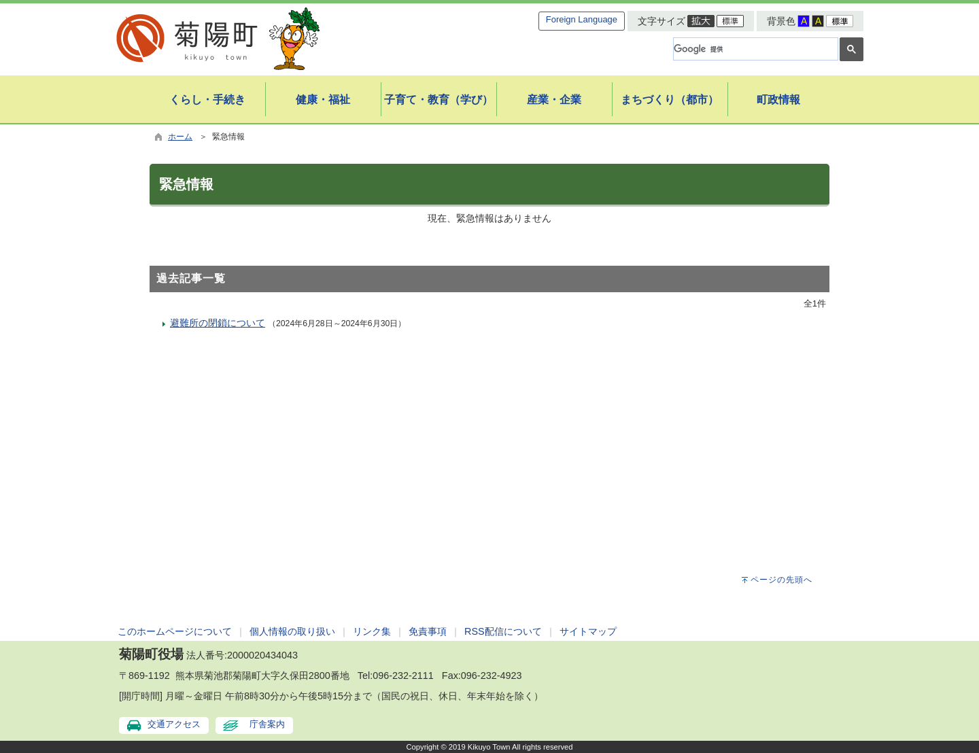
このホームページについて (175, 631)
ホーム (180, 136)
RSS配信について (503, 631)
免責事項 (428, 631)
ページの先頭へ (781, 580)
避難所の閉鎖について (217, 322)
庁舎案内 (267, 724)
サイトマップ (588, 631)
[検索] (754, 49)
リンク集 (372, 631)
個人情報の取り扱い (292, 631)
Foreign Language (581, 19)
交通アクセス (174, 724)
